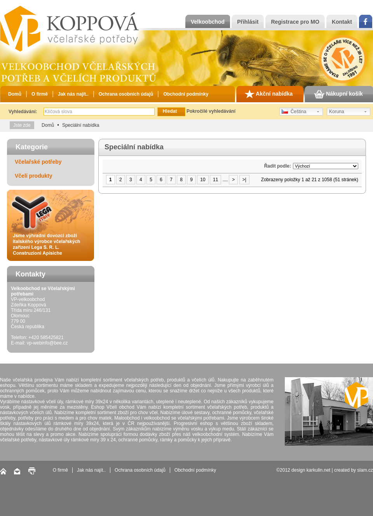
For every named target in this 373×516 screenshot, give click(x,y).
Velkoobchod (208, 22)
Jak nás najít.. (73, 94)
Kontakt (342, 22)
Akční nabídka (268, 94)
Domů (14, 94)
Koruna (336, 111)
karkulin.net (318, 470)
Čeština (294, 111)
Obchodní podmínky (185, 94)
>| (244, 179)
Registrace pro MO (295, 22)
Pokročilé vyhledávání (210, 111)
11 (215, 179)
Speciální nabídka (80, 125)
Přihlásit (247, 22)
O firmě (39, 94)
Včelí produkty (33, 176)
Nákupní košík (338, 94)
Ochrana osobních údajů (126, 94)
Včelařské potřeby (38, 162)
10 (202, 179)
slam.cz (365, 470)
